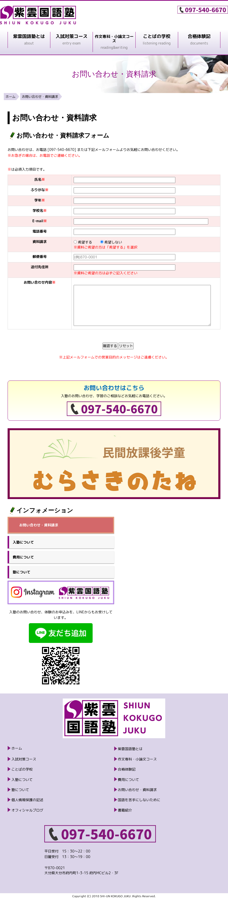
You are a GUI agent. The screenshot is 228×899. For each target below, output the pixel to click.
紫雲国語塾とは (130, 748)
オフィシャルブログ (27, 810)
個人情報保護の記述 (27, 799)
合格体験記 (127, 769)
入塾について (23, 542)
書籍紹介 (125, 810)
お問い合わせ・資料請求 (40, 96)
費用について (23, 557)
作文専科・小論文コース (137, 759)
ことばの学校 (22, 769)
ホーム (10, 96)
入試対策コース (23, 759)
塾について (21, 572)
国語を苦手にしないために (139, 799)
